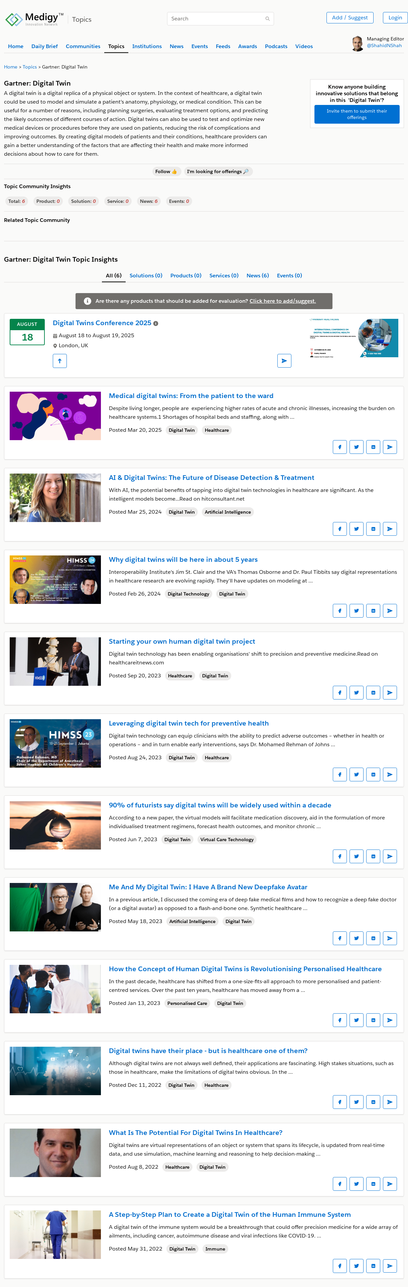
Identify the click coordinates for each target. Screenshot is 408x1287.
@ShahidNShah (384, 45)
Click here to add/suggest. (283, 300)
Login (395, 17)
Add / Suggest (350, 17)
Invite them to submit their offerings (357, 114)
